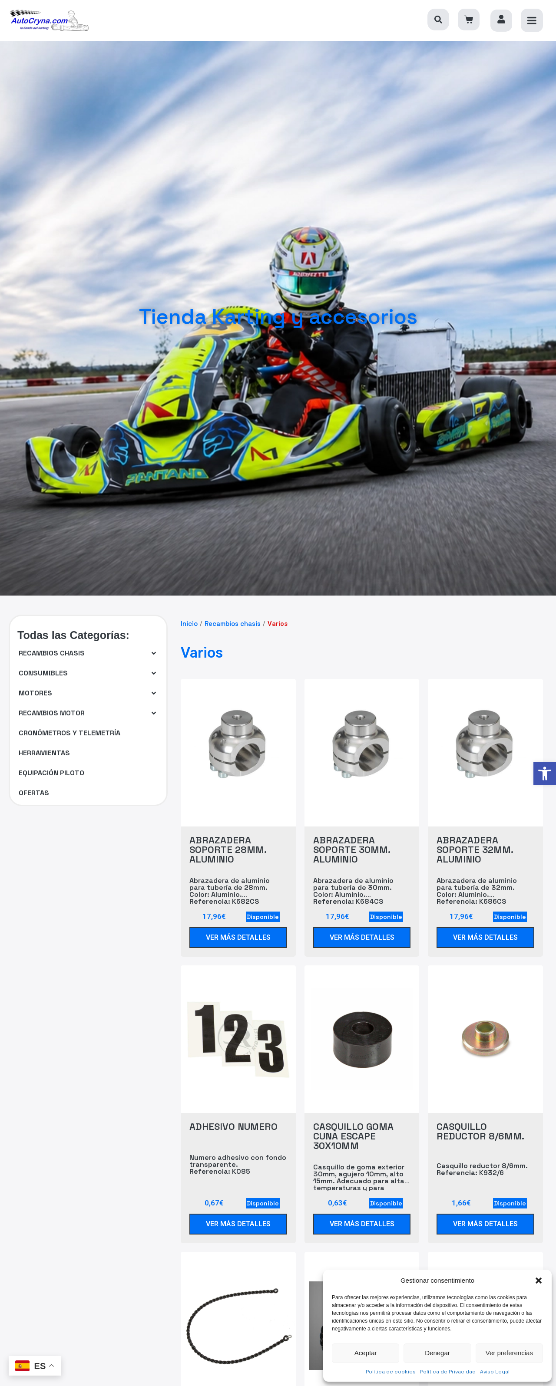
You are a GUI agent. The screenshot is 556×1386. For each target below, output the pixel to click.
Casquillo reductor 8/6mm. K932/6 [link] (482, 1170)
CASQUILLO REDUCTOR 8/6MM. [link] (480, 1131)
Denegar (437, 1352)
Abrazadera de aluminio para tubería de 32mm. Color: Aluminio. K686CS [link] (477, 891)
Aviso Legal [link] (495, 1371)
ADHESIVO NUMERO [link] (233, 1126)
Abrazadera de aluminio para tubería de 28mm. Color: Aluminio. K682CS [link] (229, 891)
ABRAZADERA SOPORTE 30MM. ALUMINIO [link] (351, 849)
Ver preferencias (509, 1352)
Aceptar (365, 1352)
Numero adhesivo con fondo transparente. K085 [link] (237, 1164)
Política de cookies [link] (391, 1371)
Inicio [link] (189, 624)
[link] (544, 773)
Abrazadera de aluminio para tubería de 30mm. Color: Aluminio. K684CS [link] (353, 891)
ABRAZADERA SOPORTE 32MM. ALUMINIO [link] (475, 849)
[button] (538, 1280)
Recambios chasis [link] (233, 624)
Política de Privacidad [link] (448, 1371)
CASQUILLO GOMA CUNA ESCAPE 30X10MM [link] (353, 1136)
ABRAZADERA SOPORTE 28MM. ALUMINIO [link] (227, 849)
